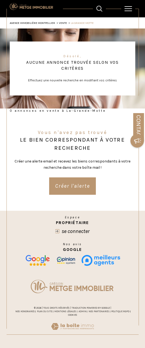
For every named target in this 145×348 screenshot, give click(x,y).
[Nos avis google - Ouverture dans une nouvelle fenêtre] (37, 260)
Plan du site (44, 311)
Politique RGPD (120, 311)
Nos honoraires (25, 311)
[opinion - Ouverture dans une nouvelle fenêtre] (66, 260)
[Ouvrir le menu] (128, 8)
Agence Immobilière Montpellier (32, 23)
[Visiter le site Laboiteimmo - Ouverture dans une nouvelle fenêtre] (72, 332)
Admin (82, 311)
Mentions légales (65, 311)
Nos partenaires (99, 311)
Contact (138, 127)
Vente (63, 23)
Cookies (72, 315)
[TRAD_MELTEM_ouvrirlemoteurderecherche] (99, 8)
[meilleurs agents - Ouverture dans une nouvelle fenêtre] (101, 260)
